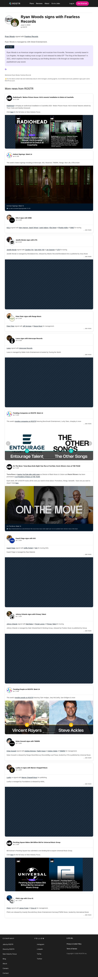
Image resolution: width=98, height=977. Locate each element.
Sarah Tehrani (33, 228)
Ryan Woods (10, 36)
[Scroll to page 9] (53, 459)
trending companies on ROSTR (25, 421)
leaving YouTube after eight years (28, 474)
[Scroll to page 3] (45, 459)
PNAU (9, 908)
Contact (6, 973)
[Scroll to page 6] (49, 459)
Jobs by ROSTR (8, 944)
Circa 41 (33, 908)
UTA (58, 250)
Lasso (9, 348)
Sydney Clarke (52, 751)
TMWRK (62, 751)
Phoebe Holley (63, 228)
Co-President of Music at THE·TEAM (27, 477)
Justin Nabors (44, 228)
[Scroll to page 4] (47, 459)
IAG (36, 548)
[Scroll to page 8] (52, 459)
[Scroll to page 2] (44, 459)
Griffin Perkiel (28, 548)
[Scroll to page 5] (48, 459)
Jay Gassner (50, 250)
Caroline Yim (29, 250)
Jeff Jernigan (27, 326)
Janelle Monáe (11, 250)
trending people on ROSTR (24, 697)
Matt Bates (29, 624)
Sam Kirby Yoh (39, 250)
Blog (4, 959)
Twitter (39, 959)
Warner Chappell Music (29, 777)
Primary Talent (51, 624)
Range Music (38, 326)
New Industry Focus (10, 954)
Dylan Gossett (11, 751)
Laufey (9, 777)
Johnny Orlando (12, 624)
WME (72, 228)
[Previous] (8, 443)
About (5, 963)
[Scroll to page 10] (55, 459)
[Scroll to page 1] (43, 459)
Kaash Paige (11, 548)
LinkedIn (40, 949)
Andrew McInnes (30, 751)
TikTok (39, 954)
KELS (9, 228)
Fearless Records (31, 36)
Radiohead (10, 106)
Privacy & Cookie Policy (74, 944)
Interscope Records (25, 348)
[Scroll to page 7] (51, 459)
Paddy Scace (41, 751)
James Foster (24, 908)
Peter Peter (10, 326)
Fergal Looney (40, 624)
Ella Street (52, 228)
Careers (5, 968)
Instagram (40, 944)
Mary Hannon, (24, 228)
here (11, 112)
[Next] (90, 443)
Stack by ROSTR (8, 949)
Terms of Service (72, 949)
